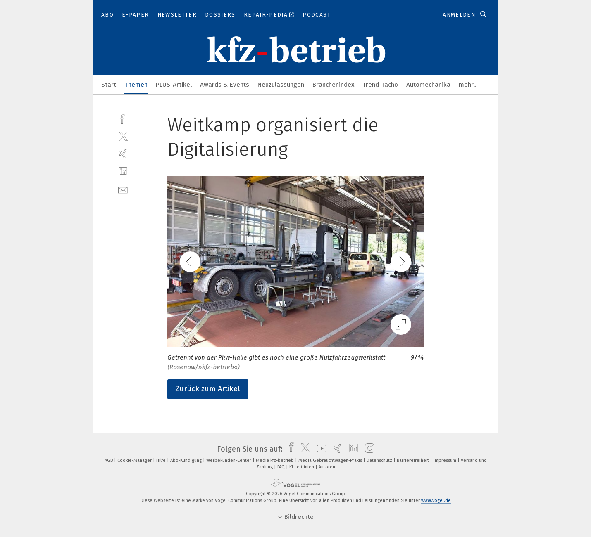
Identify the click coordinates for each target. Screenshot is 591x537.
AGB (109, 460)
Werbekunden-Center (229, 460)
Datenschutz (380, 460)
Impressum (446, 460)
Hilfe (161, 460)
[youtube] (319, 449)
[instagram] (367, 449)
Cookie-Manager (135, 460)
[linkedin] (123, 171)
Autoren (327, 467)
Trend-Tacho (380, 84)
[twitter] (123, 136)
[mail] (123, 189)
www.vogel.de (436, 500)
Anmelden (459, 14)
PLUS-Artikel (174, 84)
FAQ (281, 467)
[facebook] (123, 118)
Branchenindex (333, 84)
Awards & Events (224, 84)
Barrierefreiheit (413, 460)
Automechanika (428, 84)
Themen (136, 84)
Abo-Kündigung (186, 460)
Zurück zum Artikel (208, 388)
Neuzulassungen (280, 84)
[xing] (123, 154)
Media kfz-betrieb (275, 460)
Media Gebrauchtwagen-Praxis (330, 460)
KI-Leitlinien (302, 467)
